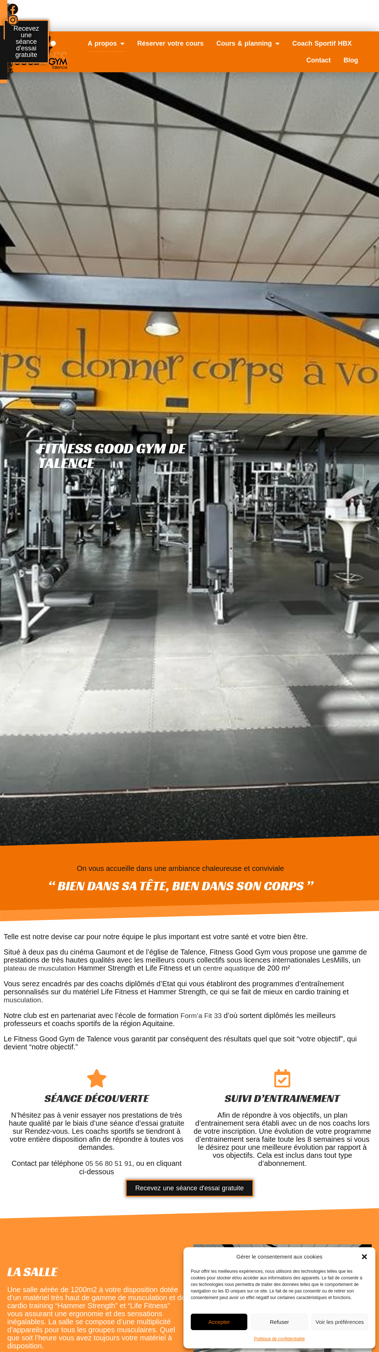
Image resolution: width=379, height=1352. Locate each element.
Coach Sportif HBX (322, 43)
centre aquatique (233, 968)
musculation (23, 999)
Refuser (279, 1322)
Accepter (219, 1322)
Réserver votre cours (170, 43)
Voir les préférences (340, 1322)
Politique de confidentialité (279, 1338)
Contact (318, 60)
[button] (364, 1256)
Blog (351, 60)
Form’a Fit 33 (202, 1015)
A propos (106, 43)
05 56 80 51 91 (108, 1163)
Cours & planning (247, 43)
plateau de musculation (41, 968)
